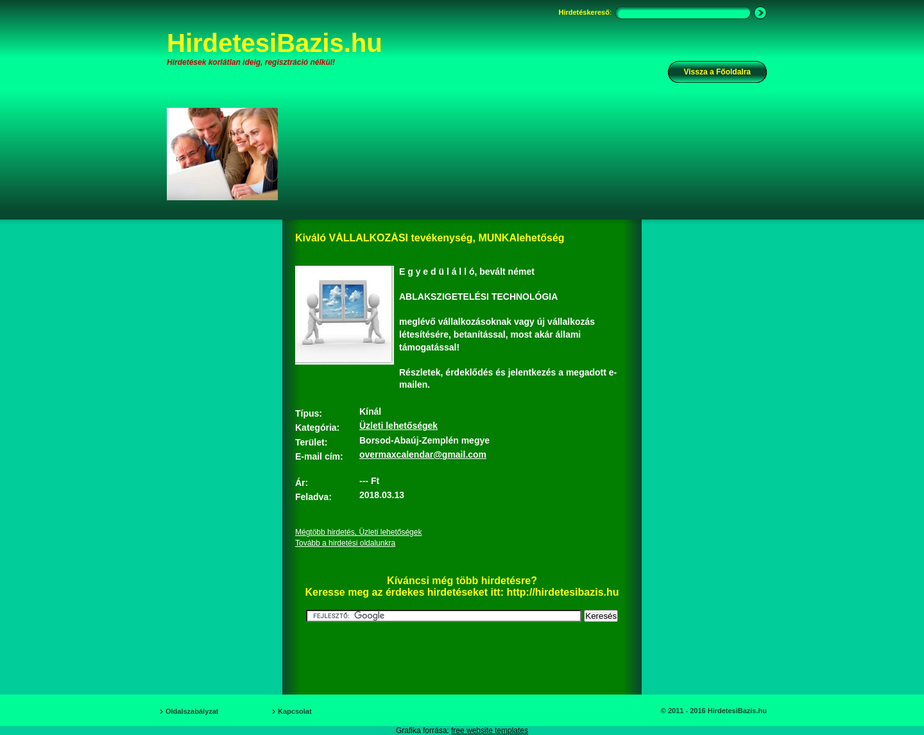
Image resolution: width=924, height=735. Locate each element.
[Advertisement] (530, 153)
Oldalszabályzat (192, 711)
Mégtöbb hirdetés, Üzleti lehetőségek (358, 532)
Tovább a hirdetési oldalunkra (345, 543)
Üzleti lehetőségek (398, 425)
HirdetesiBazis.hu (274, 43)
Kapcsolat (295, 711)
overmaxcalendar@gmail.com (422, 454)
